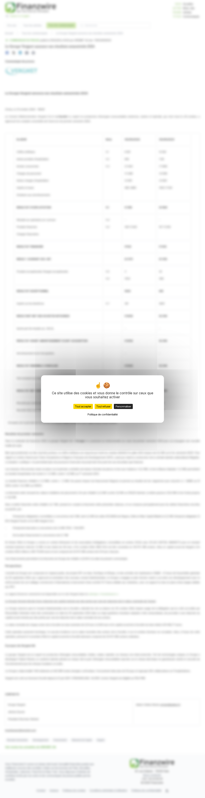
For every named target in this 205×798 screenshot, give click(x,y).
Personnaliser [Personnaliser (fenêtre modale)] (123, 406)
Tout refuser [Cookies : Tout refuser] (103, 406)
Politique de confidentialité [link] (102, 414)
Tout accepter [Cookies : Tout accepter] (83, 406)
